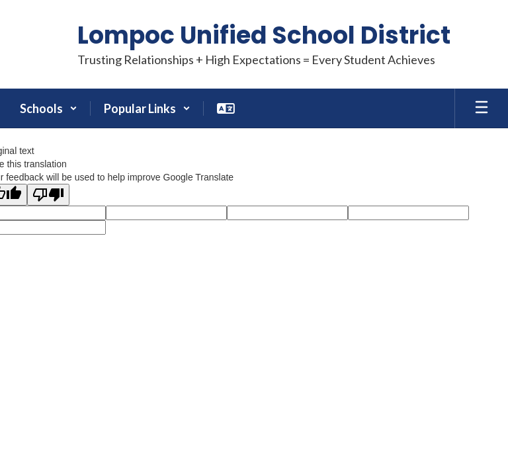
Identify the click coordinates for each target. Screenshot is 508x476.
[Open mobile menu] (481, 108)
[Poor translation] (48, 195)
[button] (49, 108)
